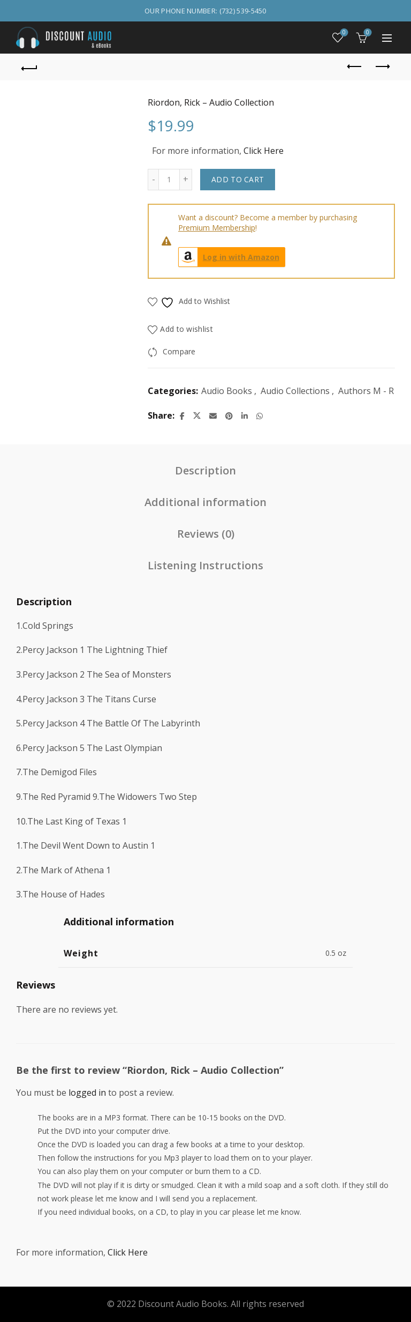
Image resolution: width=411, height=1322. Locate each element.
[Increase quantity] (186, 179)
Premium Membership (216, 227)
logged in (87, 1092)
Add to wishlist (186, 329)
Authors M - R (366, 391)
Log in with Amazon (229, 257)
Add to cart (237, 179)
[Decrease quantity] (153, 179)
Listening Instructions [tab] (205, 565)
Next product (382, 66)
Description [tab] (205, 470)
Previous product (355, 66)
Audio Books (226, 391)
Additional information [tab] (205, 502)
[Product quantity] (169, 179)
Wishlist (343, 32)
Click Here (263, 151)
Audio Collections (295, 391)
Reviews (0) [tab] (205, 533)
